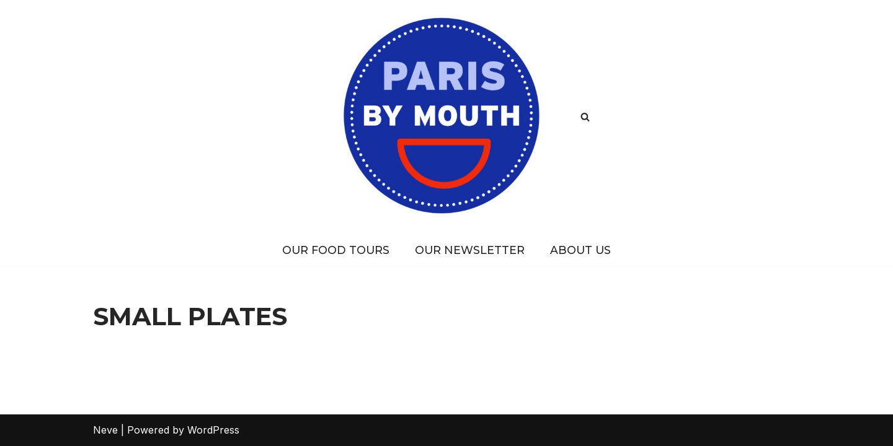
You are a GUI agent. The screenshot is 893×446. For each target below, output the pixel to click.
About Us (580, 249)
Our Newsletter (470, 249)
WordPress (213, 430)
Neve (105, 430)
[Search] (585, 116)
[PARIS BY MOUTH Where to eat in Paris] (447, 116)
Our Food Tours (335, 249)
